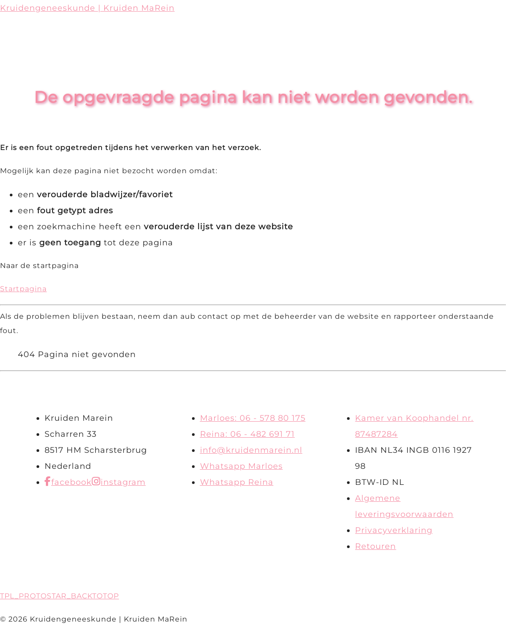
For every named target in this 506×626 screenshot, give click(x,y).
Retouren (375, 546)
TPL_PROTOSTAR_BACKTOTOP (59, 595)
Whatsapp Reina (236, 482)
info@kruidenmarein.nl (251, 450)
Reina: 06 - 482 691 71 (247, 434)
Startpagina (23, 288)
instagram (123, 482)
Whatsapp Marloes (241, 466)
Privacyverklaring (394, 530)
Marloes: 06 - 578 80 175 (253, 418)
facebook (71, 482)
